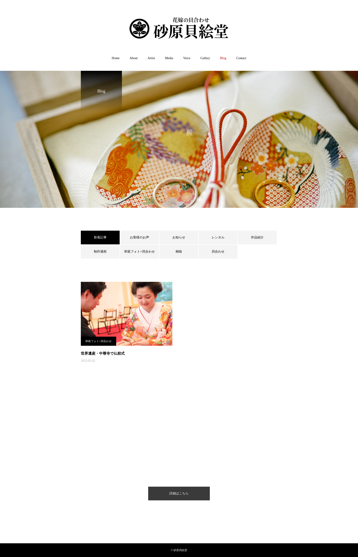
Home (115, 58)
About (134, 58)
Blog (223, 58)
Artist (151, 58)
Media (169, 58)
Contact (241, 58)
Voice (186, 58)
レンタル (218, 237)
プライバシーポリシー (156, 536)
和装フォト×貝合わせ (139, 251)
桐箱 (179, 251)
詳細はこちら (179, 493)
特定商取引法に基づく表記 (198, 536)
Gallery (205, 58)
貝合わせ (218, 251)
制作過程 (100, 251)
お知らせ (178, 237)
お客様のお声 (139, 237)
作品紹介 (257, 237)
